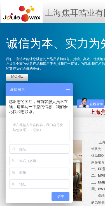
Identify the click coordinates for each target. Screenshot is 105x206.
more (17, 76)
